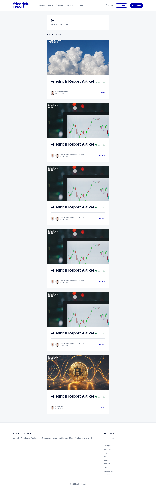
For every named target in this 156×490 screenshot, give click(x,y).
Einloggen (121, 5)
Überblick (59, 5)
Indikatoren (70, 5)
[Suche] (109, 5)
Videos (50, 5)
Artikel (41, 5)
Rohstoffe (102, 156)
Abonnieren (136, 5)
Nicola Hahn (60, 407)
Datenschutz (108, 471)
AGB (105, 467)
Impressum (107, 475)
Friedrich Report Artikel (72, 81)
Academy (81, 5)
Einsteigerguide (109, 438)
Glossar (106, 460)
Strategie (107, 446)
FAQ (105, 453)
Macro (103, 93)
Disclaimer (107, 464)
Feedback (107, 442)
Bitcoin (103, 408)
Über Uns (107, 449)
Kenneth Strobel (61, 92)
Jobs (105, 456)
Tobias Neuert (65, 155)
